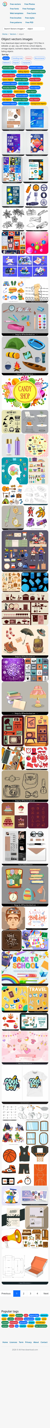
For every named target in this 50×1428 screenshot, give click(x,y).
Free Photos (29, 4)
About (36, 1342)
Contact (44, 1342)
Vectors (13, 34)
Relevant (6, 63)
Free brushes (15, 18)
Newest (28, 58)
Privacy (28, 1342)
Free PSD (29, 22)
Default (6, 58)
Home (4, 34)
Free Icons (31, 13)
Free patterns (16, 22)
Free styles (29, 18)
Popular (16, 63)
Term (21, 1342)
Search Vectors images (13, 28)
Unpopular (26, 63)
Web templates (16, 13)
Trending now (17, 58)
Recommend (39, 58)
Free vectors (15, 4)
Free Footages (29, 8)
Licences (13, 1342)
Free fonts (14, 8)
